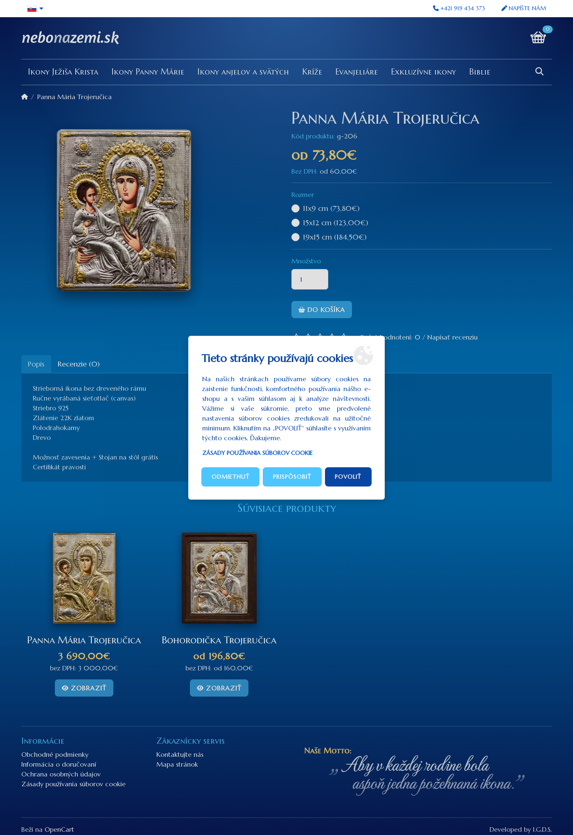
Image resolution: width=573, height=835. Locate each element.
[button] (35, 8)
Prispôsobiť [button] (292, 476)
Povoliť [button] (348, 476)
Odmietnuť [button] (231, 476)
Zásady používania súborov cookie (257, 453)
